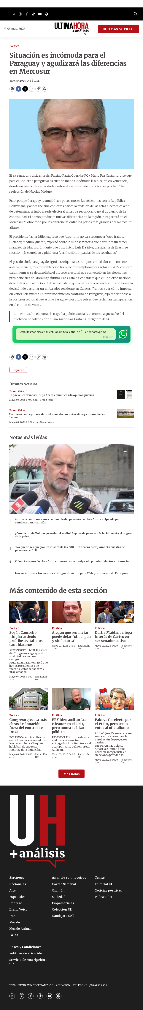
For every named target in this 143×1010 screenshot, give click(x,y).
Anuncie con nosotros (69, 877)
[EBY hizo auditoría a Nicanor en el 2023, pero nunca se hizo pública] (71, 699)
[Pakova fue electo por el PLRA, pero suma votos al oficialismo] (114, 699)
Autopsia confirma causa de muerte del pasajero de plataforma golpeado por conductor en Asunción (67, 521)
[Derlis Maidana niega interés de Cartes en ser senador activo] (114, 612)
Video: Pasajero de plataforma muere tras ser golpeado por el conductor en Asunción (73, 561)
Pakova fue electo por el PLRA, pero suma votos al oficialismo (113, 724)
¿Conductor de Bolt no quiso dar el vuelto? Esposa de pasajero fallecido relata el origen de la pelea (73, 535)
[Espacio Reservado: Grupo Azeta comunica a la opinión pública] (125, 394)
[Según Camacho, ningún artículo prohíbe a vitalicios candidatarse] (28, 612)
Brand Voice (17, 391)
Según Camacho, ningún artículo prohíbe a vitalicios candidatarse (26, 638)
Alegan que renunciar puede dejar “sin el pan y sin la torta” (71, 636)
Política (14, 46)
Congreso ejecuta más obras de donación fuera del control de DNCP (28, 726)
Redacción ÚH (41, 678)
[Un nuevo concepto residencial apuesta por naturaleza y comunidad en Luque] (125, 414)
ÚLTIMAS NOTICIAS (118, 29)
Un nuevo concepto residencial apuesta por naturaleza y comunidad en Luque (57, 416)
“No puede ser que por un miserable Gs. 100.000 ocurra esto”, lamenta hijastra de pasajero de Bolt (70, 549)
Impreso (18, 370)
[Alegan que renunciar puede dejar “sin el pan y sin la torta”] (71, 612)
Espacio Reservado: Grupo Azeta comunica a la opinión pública (51, 395)
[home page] (72, 28)
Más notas (71, 774)
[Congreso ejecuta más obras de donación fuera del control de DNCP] (28, 699)
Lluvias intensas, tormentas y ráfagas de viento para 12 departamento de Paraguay (71, 573)
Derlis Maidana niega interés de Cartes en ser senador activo (113, 636)
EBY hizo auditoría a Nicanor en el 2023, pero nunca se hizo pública (69, 726)
